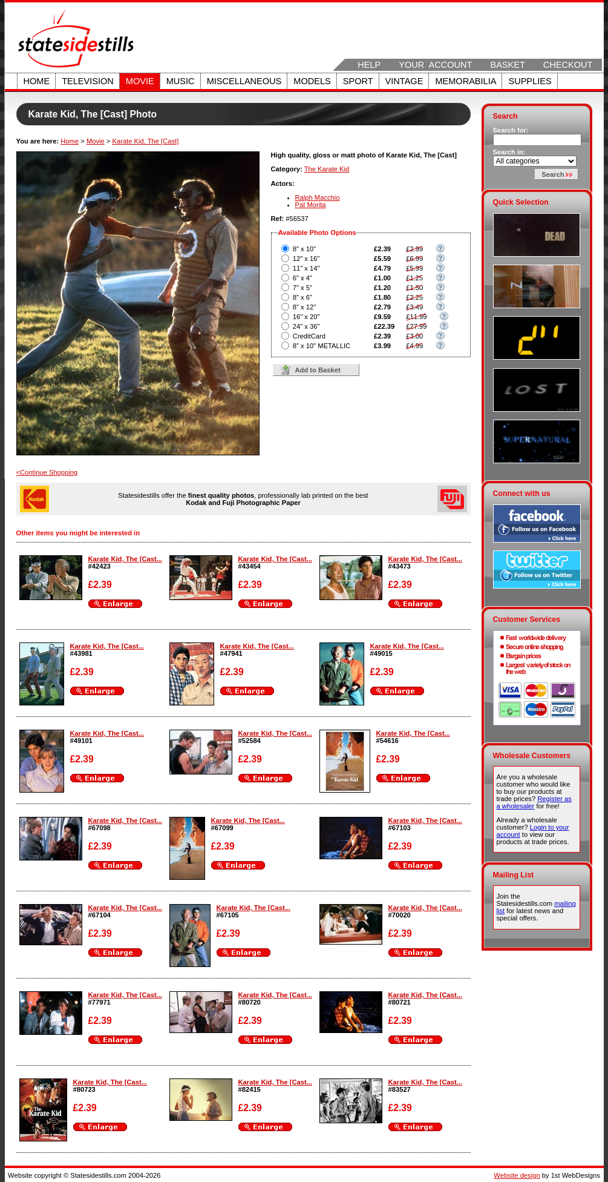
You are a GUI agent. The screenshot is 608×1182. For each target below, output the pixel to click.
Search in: (509, 152)
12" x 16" (306, 258)
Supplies (529, 81)
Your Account (435, 65)
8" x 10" (304, 249)
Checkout (568, 65)
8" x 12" (304, 307)
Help (369, 65)
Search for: (511, 130)
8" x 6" (302, 297)
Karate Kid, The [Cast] (145, 141)
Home (37, 81)
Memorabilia (465, 81)
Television (88, 81)
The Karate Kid (327, 169)
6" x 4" (302, 278)
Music (180, 81)
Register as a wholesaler (534, 802)
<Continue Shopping (47, 472)
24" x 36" (306, 326)
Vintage (404, 81)
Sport (358, 81)
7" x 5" (302, 287)
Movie (140, 81)
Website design (517, 1175)
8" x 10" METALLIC (321, 345)
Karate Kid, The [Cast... (125, 559)
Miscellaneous (244, 81)
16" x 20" (306, 316)
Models (311, 81)
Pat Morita (310, 204)
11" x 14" (306, 268)
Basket (507, 65)
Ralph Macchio (317, 197)
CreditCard (309, 336)
